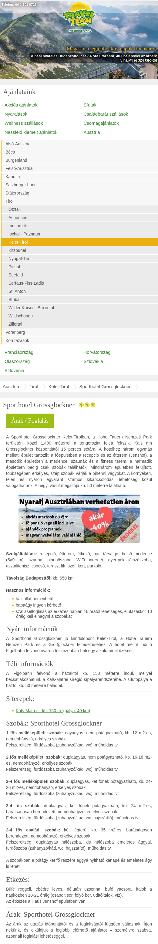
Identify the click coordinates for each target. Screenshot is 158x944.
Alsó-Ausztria (17, 143)
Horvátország (97, 352)
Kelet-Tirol (18, 242)
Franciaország (19, 352)
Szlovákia (93, 361)
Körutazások (17, 340)
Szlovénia (14, 370)
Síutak (90, 104)
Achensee (17, 217)
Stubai (14, 299)
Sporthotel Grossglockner (105, 386)
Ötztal (14, 209)
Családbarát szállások (106, 114)
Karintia (12, 176)
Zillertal (15, 324)
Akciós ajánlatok (21, 104)
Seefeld (15, 274)
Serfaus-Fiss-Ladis (26, 283)
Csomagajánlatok (101, 123)
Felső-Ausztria (18, 168)
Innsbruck (17, 225)
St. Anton (17, 291)
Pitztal (14, 266)
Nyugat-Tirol (20, 258)
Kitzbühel (17, 250)
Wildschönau (20, 315)
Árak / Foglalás (30, 420)
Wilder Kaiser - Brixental (31, 307)
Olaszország (17, 361)
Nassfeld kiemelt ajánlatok (31, 132)
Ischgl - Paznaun (24, 234)
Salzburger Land (21, 184)
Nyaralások (16, 114)
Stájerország (17, 193)
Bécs (10, 152)
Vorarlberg (15, 332)
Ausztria (92, 132)
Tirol (9, 201)
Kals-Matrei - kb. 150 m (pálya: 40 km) (53, 710)
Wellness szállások (24, 123)
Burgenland (16, 160)
